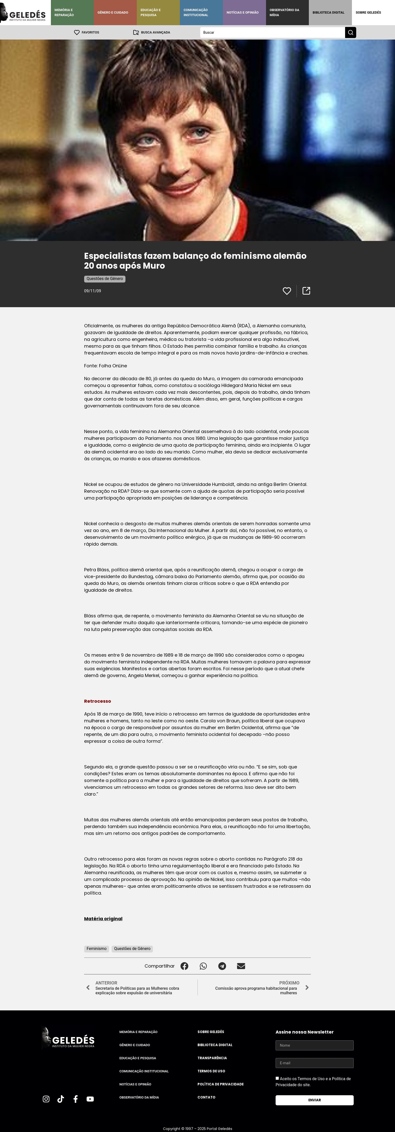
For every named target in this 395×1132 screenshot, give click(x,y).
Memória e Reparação (64, 12)
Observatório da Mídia (284, 12)
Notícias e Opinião (243, 12)
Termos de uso (211, 1071)
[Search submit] (350, 32)
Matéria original (103, 918)
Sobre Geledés (368, 12)
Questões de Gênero (105, 278)
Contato (206, 1097)
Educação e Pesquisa (151, 12)
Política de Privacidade (221, 1084)
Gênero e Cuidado (112, 12)
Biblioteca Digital (328, 12)
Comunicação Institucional (196, 12)
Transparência (212, 1057)
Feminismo (97, 948)
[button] (184, 965)
